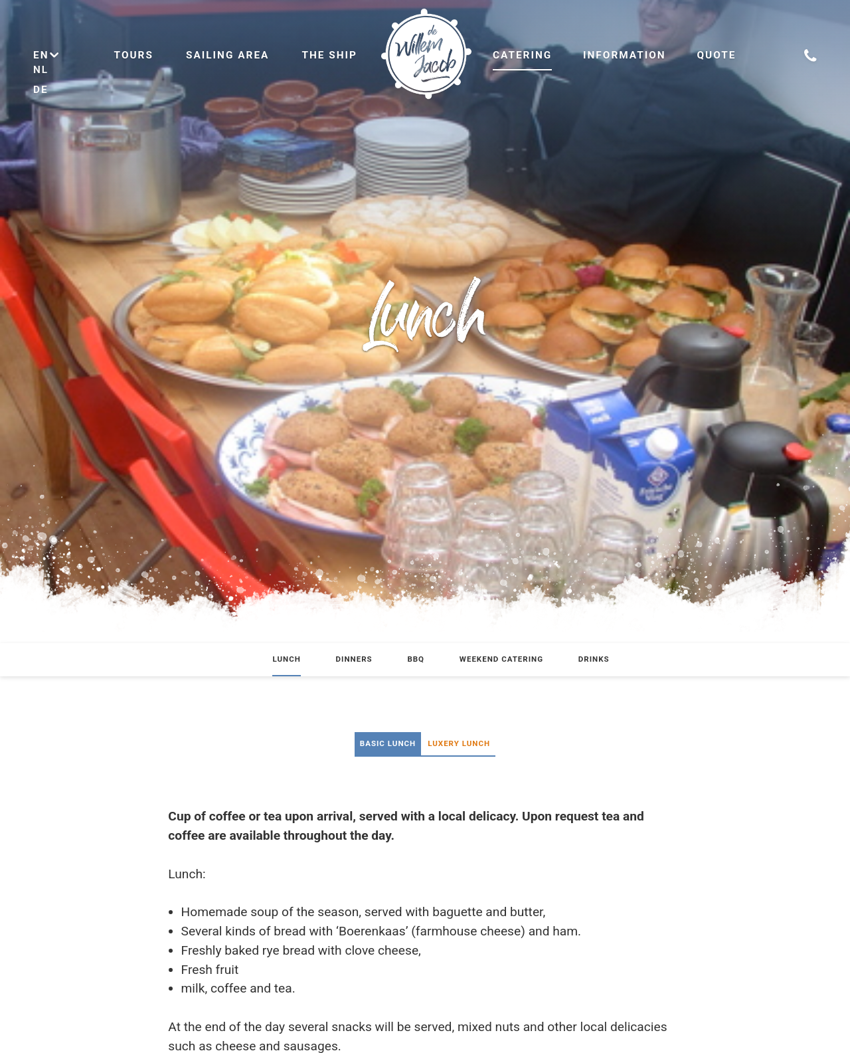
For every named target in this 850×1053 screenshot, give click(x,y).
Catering (522, 55)
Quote (716, 55)
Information (624, 55)
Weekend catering (501, 659)
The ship (329, 55)
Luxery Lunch (459, 743)
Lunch (286, 659)
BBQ (415, 659)
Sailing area (227, 55)
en (46, 55)
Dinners (354, 659)
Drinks (594, 659)
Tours (133, 55)
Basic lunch (388, 743)
